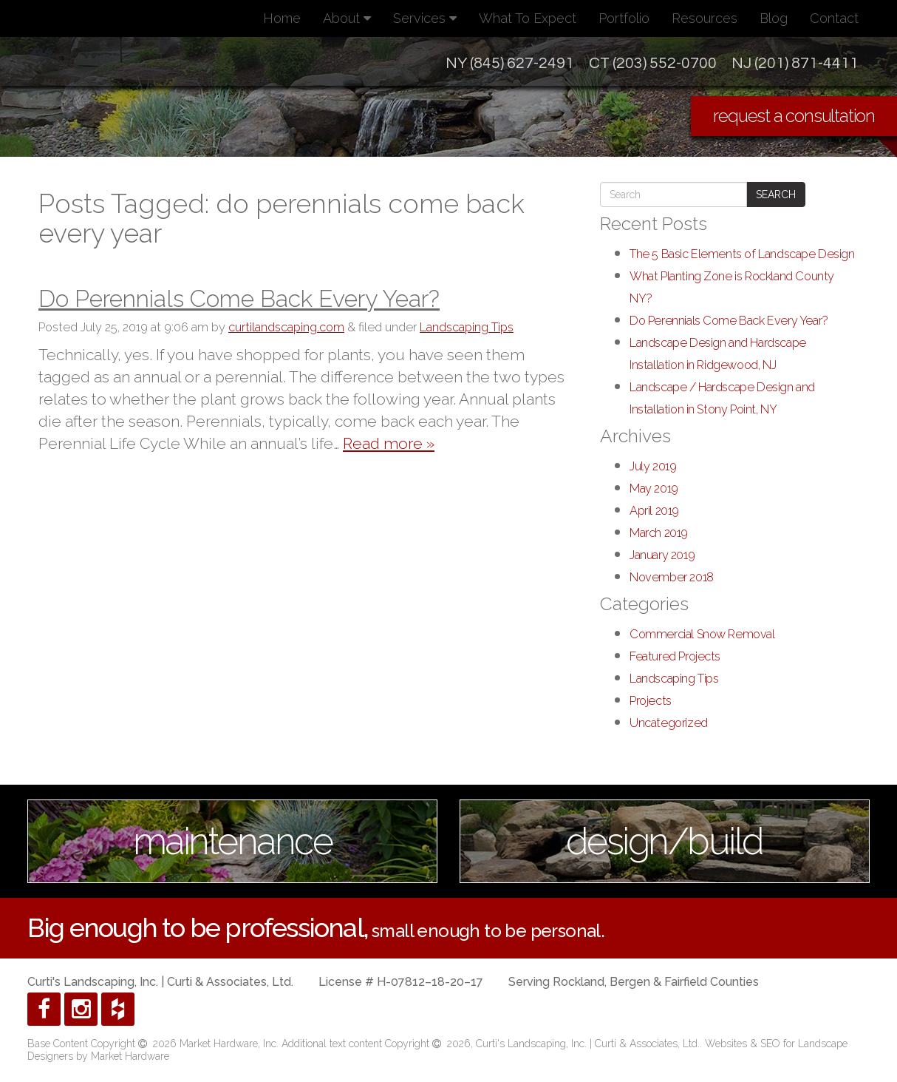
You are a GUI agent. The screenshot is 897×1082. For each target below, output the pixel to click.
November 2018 (672, 577)
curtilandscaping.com (286, 327)
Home (282, 18)
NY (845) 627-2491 (510, 63)
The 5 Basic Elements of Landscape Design (742, 254)
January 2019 (662, 555)
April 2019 (654, 511)
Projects (651, 701)
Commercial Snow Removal (702, 634)
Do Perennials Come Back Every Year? (239, 298)
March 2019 (659, 533)
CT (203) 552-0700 (653, 63)
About (347, 18)
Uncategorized (669, 723)
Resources (704, 18)
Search (776, 194)
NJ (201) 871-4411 (795, 63)
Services (425, 18)
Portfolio (623, 18)
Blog (774, 18)
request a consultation (794, 115)
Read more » (388, 443)
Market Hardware (130, 1056)
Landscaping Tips (467, 327)
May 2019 (654, 488)
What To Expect (527, 18)
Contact (834, 18)
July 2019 (653, 466)
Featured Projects (675, 656)
